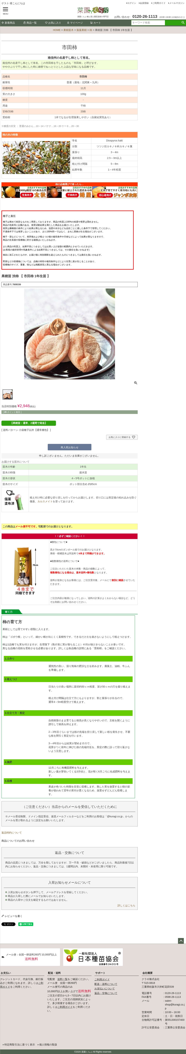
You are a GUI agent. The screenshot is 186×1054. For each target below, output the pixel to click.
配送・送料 (54, 972)
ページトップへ (181, 941)
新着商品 (8, 22)
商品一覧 (30, 22)
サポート (100, 972)
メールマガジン (177, 3)
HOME (56, 30)
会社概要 (147, 972)
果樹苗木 (68, 30)
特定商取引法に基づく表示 (19, 1044)
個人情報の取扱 (48, 1044)
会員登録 (144, 3)
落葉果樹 (81, 30)
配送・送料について (105, 984)
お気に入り (53, 22)
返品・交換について (105, 993)
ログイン (131, 3)
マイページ (75, 22)
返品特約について (11, 832)
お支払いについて (104, 988)
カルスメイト (45, 501)
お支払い (6, 972)
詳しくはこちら (126, 905)
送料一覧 (62, 979)
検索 (183, 22)
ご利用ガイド (158, 3)
